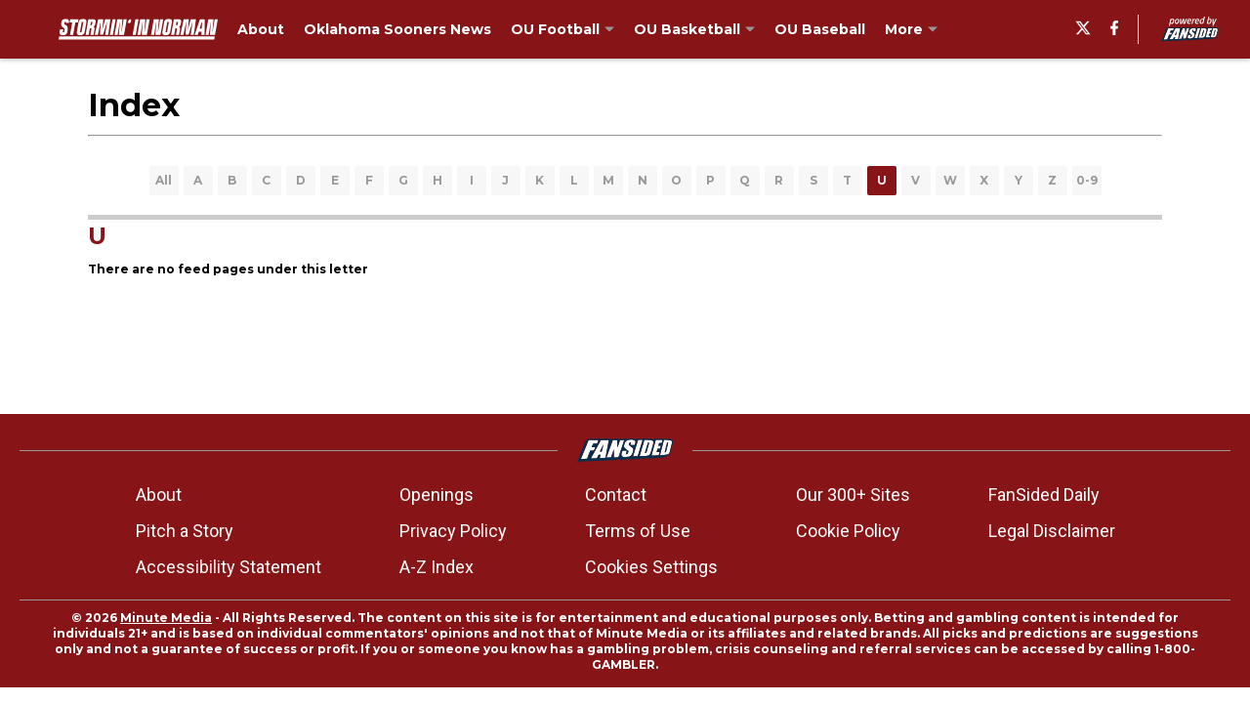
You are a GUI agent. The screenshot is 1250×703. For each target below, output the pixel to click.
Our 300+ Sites (853, 494)
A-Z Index (436, 567)
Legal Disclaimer (1051, 530)
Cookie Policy (848, 530)
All (163, 180)
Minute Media (166, 617)
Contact (615, 494)
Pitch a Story (184, 530)
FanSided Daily (1044, 494)
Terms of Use (637, 530)
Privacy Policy (453, 530)
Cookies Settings (651, 567)
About (159, 494)
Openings (436, 494)
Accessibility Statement (228, 567)
